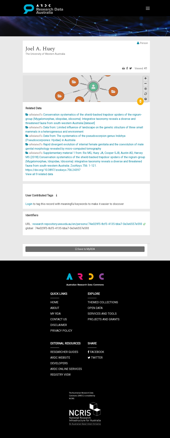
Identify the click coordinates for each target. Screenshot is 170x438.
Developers (59, 363)
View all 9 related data (39, 174)
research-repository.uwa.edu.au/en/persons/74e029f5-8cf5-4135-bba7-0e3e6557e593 (87, 224)
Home (54, 302)
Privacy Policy (61, 330)
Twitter (95, 357)
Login (28, 204)
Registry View (60, 374)
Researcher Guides (64, 352)
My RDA (55, 313)
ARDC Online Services (66, 369)
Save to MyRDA (85, 249)
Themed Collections (103, 302)
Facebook (96, 352)
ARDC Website (60, 357)
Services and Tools (102, 313)
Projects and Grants (103, 319)
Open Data (95, 308)
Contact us (58, 319)
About (54, 308)
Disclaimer (58, 325)
